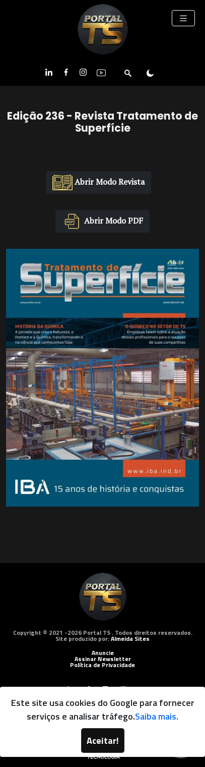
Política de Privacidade (102, 665)
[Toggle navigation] (183, 18)
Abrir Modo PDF (102, 221)
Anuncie (103, 653)
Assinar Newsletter (103, 659)
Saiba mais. (156, 716)
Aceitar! (103, 740)
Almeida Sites (130, 638)
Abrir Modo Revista (98, 182)
